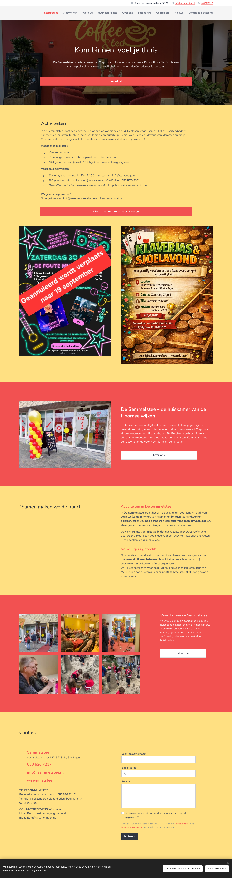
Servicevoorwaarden (131, 827)
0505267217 (207, 3)
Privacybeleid (181, 823)
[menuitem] (172, 13)
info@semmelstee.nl (185, 3)
